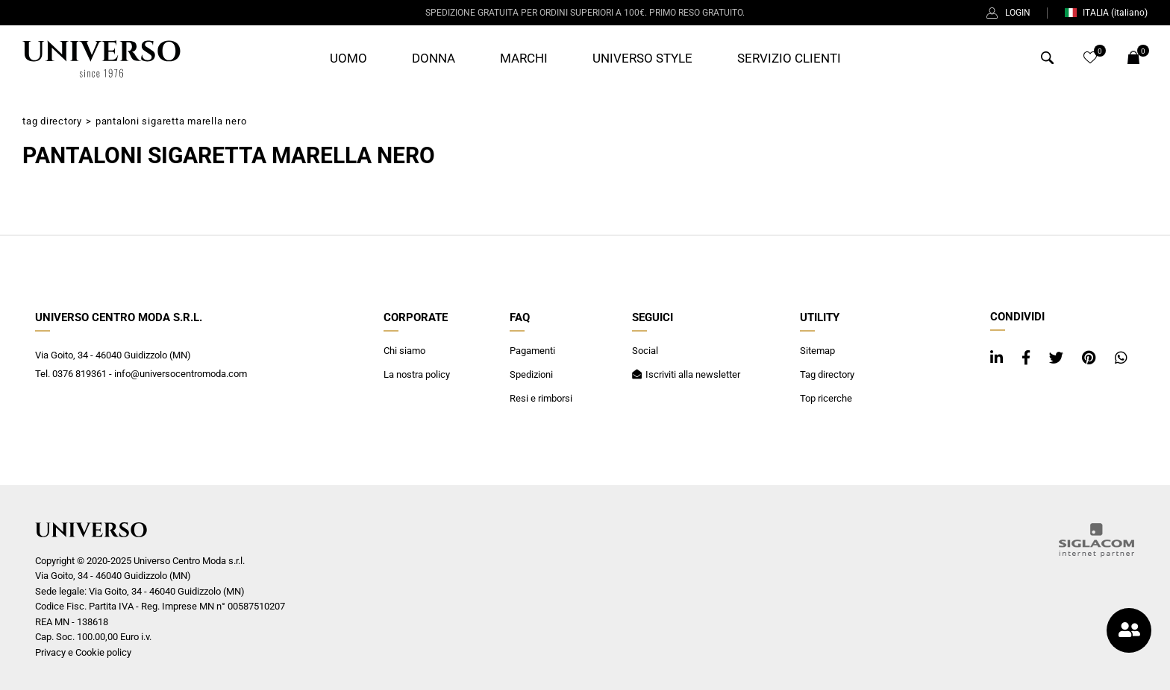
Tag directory (52, 121)
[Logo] (101, 58)
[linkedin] (998, 358)
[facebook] (1028, 358)
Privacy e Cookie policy (83, 652)
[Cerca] (1047, 60)
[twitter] (1058, 358)
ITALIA (1106, 12)
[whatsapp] (1121, 358)
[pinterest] (1091, 358)
